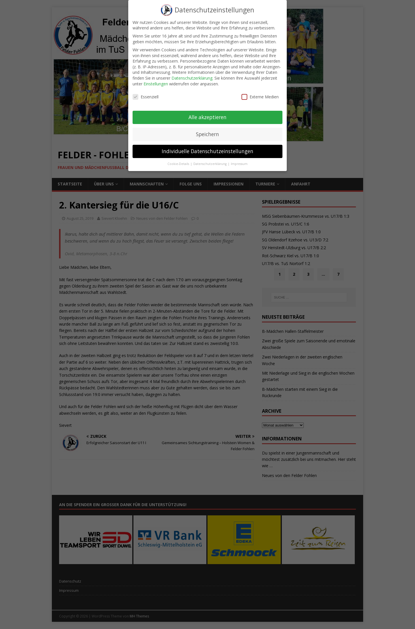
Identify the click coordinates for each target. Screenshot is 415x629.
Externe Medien (260, 92)
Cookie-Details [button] (178, 159)
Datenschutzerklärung (191, 73)
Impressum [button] (239, 159)
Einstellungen (156, 78)
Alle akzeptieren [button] (207, 112)
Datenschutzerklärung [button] (210, 159)
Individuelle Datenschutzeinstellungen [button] (207, 146)
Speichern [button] (207, 129)
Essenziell (146, 92)
